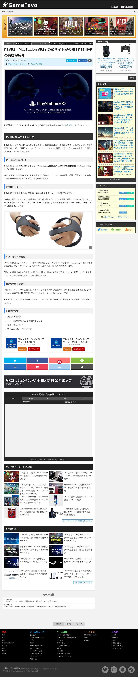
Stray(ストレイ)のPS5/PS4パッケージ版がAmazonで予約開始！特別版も (124, 169)
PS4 (31, 398)
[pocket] (37, 366)
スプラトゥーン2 (36, 654)
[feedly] (82, 360)
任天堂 (32, 640)
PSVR (4, 646)
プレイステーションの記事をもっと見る (77, 521)
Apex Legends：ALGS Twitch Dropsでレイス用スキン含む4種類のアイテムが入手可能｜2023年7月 (124, 158)
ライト (69, 624)
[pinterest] (59, 361)
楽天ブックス (34, 349)
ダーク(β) (79, 624)
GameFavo (11, 668)
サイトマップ (116, 648)
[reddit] (59, 366)
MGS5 (59, 648)
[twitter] (15, 360)
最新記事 (33, 635)
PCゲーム (33, 659)
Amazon (22, 349)
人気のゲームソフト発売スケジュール (117, 217)
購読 (128, 230)
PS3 (3, 648)
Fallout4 (60, 651)
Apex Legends (35, 648)
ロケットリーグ (35, 656)
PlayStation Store (90, 635)
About (114, 635)
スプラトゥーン (62, 643)
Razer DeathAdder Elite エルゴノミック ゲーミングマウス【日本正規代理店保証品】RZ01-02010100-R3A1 (106, 62)
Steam (32, 643)
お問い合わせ (116, 643)
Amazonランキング (38, 459)
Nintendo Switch (8, 643)
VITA (4, 651)
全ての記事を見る (115, 179)
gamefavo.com (18, 671)
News (114, 6)
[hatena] (15, 366)
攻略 (130, 192)
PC (48, 398)
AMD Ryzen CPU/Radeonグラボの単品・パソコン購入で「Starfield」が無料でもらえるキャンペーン (124, 145)
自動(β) (58, 624)
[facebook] (37, 360)
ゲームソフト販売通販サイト (67, 638)
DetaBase (127, 6)
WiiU (4, 654)
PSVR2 (38, 64)
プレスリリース (117, 646)
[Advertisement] (116, 275)
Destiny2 (60, 640)
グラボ (84, 398)
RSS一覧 (115, 638)
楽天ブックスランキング (57, 459)
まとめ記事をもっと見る (83, 583)
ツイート (71, 60)
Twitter (102, 230)
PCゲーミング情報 (64, 635)
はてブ (83, 60)
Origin (86, 640)
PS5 (32, 64)
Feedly (116, 229)
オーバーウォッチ (36, 646)
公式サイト (72, 125)
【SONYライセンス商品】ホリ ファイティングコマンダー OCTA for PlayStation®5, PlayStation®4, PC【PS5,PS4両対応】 (125, 63)
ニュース (123, 192)
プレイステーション (17, 64)
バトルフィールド (36, 651)
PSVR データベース (64, 656)
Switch (66, 398)
